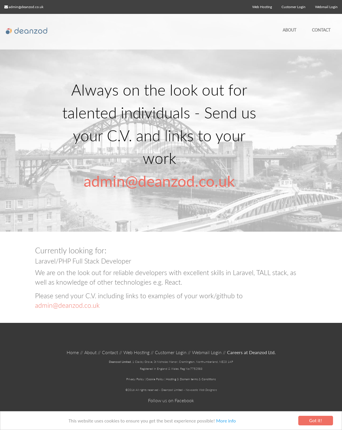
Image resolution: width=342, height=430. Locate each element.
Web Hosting (262, 7)
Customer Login (170, 352)
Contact (321, 30)
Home (73, 352)
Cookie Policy (155, 379)
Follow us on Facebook (171, 400)
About (289, 30)
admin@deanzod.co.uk (26, 7)
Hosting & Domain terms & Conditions (191, 379)
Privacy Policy (135, 379)
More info (226, 421)
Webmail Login (207, 352)
